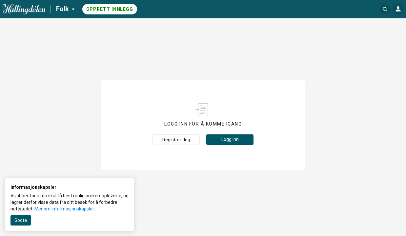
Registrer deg (176, 139)
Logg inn (230, 139)
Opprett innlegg (109, 9)
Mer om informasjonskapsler (64, 208)
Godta (20, 220)
